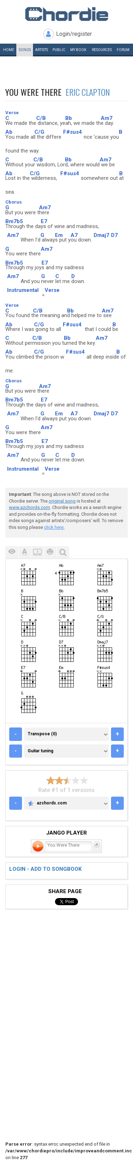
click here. (54, 527)
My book (78, 50)
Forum (123, 50)
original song (62, 501)
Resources (102, 50)
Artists (41, 50)
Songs (25, 50)
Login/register (74, 34)
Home (8, 50)
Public (58, 50)
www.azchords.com (29, 507)
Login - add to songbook (45, 869)
